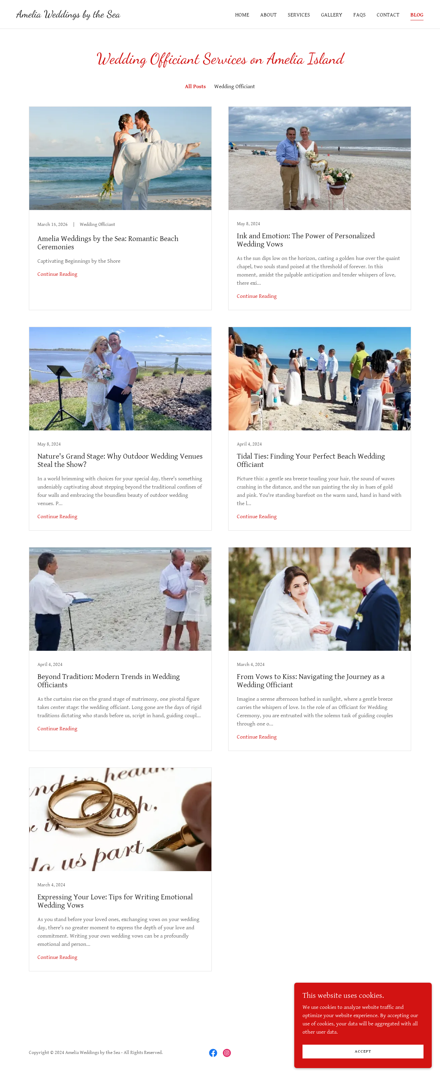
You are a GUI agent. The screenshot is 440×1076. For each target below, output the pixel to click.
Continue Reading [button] (57, 274)
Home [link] (242, 15)
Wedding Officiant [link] (234, 86)
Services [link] (299, 15)
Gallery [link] (331, 15)
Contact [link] (388, 15)
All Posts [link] (195, 86)
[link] (68, 15)
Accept (363, 1051)
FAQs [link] (359, 15)
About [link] (268, 15)
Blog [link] (417, 15)
